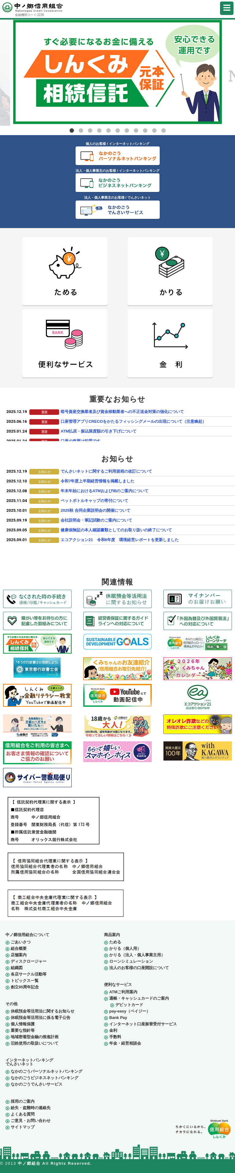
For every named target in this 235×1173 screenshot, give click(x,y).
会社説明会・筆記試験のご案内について (96, 520)
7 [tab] (127, 130)
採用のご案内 (23, 1101)
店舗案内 (19, 955)
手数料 (115, 1037)
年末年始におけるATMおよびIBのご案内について (104, 491)
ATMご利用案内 (123, 992)
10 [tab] (154, 130)
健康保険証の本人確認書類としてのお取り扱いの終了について (116, 530)
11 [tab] (163, 130)
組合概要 (19, 948)
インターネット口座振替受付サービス (143, 1024)
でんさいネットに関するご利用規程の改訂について (106, 471)
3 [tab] (90, 130)
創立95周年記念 (25, 987)
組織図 (17, 967)
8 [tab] (136, 130)
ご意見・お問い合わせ (30, 1120)
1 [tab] (72, 130)
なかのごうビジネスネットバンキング (44, 1077)
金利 (113, 1030)
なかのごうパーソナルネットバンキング (46, 1071)
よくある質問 (23, 1114)
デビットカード (129, 1004)
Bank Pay (118, 1017)
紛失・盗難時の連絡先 (30, 1107)
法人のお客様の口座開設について (139, 967)
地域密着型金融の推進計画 (34, 1037)
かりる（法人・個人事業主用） (137, 955)
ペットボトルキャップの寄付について (94, 500)
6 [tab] (117, 130)
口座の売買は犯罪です (80, 441)
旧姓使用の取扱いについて (34, 1043)
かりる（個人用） (125, 948)
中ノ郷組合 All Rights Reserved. (55, 1163)
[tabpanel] (117, 72)
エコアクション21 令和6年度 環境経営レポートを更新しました (120, 539)
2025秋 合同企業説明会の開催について (95, 510)
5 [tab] (108, 130)
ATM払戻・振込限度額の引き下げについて (98, 431)
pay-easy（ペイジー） (129, 1011)
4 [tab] (99, 130)
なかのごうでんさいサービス (36, 1084)
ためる (115, 942)
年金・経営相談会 (125, 1043)
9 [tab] (145, 130)
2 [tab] (81, 130)
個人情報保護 (23, 1024)
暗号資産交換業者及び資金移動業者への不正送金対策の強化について (122, 411)
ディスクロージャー (29, 961)
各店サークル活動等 (29, 974)
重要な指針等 (23, 1030)
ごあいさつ (21, 942)
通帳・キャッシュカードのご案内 (139, 998)
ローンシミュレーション (131, 961)
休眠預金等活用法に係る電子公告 (40, 1017)
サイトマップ (23, 1127)
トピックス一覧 (25, 980)
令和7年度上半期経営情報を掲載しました (97, 481)
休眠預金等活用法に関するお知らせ (42, 1011)
